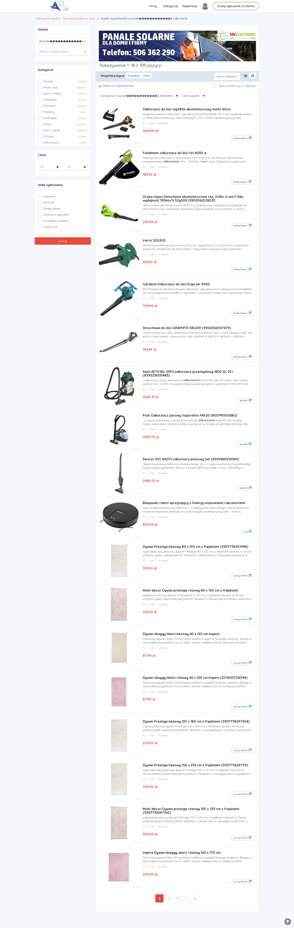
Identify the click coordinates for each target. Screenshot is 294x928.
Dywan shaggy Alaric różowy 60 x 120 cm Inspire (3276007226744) (195, 681)
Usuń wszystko (191, 94)
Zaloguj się (170, 6)
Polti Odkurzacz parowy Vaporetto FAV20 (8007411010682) (190, 416)
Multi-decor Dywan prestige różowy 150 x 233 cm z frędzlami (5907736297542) (191, 815)
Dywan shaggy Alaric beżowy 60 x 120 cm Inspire (181, 637)
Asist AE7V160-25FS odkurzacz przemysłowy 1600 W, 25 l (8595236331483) (188, 374)
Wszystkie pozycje (112, 75)
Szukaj (62, 241)
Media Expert (240, 136)
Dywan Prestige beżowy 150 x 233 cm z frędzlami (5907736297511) (195, 770)
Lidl (246, 533)
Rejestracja (190, 6)
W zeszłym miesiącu (56, 220)
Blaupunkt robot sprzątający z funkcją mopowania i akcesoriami (194, 505)
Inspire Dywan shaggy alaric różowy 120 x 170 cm (181, 858)
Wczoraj (48, 202)
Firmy (153, 6)
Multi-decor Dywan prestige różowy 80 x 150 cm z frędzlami (190, 593)
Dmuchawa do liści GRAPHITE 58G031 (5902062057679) (187, 328)
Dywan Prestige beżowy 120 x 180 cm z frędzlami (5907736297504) (196, 725)
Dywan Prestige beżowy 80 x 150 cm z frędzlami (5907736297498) (195, 549)
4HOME (244, 401)
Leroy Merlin (240, 578)
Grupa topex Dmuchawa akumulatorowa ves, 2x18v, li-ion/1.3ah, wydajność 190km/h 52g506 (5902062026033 (193, 197)
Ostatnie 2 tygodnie (56, 214)
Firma (147, 75)
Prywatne (133, 75)
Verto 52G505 (154, 240)
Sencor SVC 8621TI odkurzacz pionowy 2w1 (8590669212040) (191, 461)
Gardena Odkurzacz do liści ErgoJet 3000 (176, 284)
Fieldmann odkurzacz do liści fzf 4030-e (174, 152)
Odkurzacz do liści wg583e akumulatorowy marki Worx (187, 107)
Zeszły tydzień (52, 208)
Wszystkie (49, 196)
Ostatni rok (50, 227)
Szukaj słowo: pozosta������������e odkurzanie (136, 94)
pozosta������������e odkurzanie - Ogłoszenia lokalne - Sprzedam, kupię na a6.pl (10, 7)
